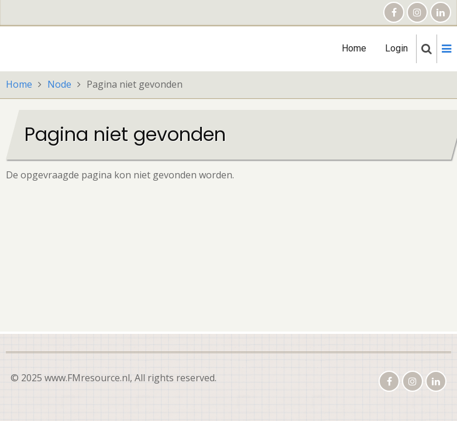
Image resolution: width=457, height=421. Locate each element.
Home (354, 48)
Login (396, 48)
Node (59, 84)
